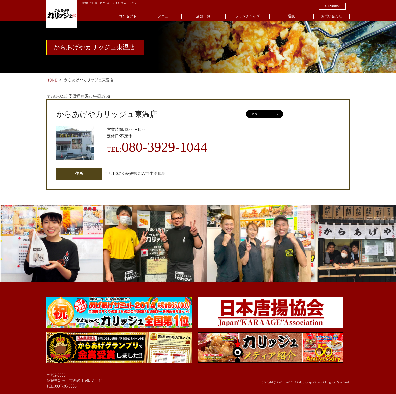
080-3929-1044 (164, 147)
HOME (51, 80)
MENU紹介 (332, 5)
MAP (264, 114)
